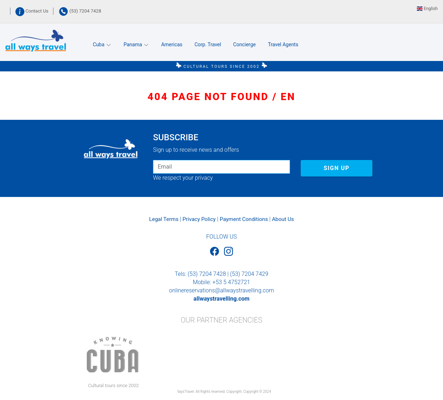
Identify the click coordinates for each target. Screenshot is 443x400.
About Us (283, 219)
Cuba (102, 45)
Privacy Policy (198, 219)
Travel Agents (283, 44)
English (427, 8)
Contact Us (32, 11)
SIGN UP (336, 168)
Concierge (244, 44)
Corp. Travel (208, 44)
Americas (171, 44)
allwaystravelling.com (221, 298)
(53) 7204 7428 (79, 11)
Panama (136, 45)
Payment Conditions (244, 219)
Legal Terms (163, 219)
